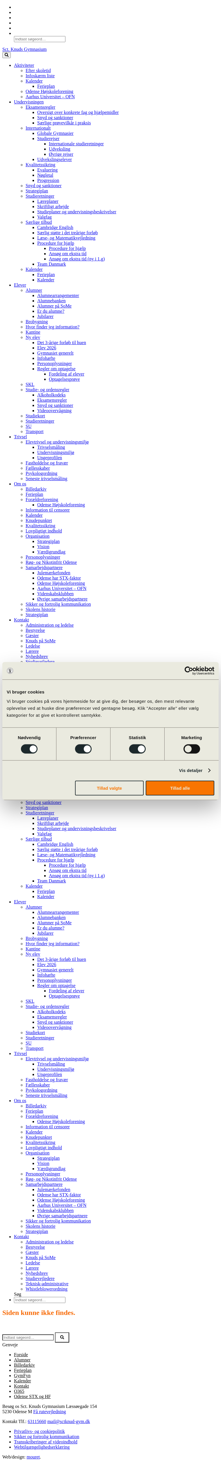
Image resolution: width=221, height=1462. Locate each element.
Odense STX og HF (32, 1396)
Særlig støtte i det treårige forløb (67, 232)
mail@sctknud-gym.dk (68, 1421)
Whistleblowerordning (46, 1288)
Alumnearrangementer (58, 295)
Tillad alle (180, 787)
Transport (35, 431)
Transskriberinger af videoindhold (45, 1441)
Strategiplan (37, 190)
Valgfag (44, 217)
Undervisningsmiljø (55, 452)
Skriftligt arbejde (53, 206)
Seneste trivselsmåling (46, 478)
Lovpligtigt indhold (44, 530)
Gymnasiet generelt (55, 353)
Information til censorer (48, 509)
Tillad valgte (109, 787)
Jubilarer (45, 316)
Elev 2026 (46, 347)
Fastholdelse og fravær (47, 462)
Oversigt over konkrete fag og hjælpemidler (78, 112)
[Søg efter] (28, 1337)
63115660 (37, 1421)
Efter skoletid (38, 70)
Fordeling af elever (66, 373)
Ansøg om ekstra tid (67, 253)
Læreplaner (47, 201)
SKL (30, 384)
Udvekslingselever (54, 159)
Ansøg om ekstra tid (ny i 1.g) (77, 258)
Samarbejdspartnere (44, 567)
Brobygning (37, 321)
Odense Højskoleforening (49, 91)
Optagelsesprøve (64, 379)
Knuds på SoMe (41, 640)
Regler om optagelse (56, 368)
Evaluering (47, 169)
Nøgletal (45, 175)
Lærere (32, 651)
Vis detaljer (191, 770)
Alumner (34, 290)
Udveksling (59, 148)
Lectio (20, 12)
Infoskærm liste (40, 75)
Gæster (32, 635)
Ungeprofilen (49, 457)
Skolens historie (41, 609)
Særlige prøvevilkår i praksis (64, 122)
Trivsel (20, 436)
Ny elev (33, 337)
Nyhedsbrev (37, 656)
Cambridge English (55, 227)
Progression (48, 180)
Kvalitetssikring (40, 164)
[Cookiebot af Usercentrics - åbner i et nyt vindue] (188, 670)
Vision (43, 546)
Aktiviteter (24, 65)
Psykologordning (41, 473)
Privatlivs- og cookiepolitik (39, 1431)
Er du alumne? (50, 311)
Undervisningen (29, 101)
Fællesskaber (38, 468)
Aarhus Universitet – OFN (50, 96)
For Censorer (26, 17)
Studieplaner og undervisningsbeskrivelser (76, 211)
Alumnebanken (51, 300)
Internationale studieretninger (76, 143)
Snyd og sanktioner (55, 117)
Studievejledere (40, 661)
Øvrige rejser (61, 154)
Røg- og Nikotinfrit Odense (51, 562)
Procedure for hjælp (55, 243)
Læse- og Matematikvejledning (66, 237)
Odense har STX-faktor (59, 577)
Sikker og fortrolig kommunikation (58, 604)
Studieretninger (40, 196)
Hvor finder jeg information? (52, 326)
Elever (20, 285)
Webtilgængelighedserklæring (42, 1447)
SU (28, 426)
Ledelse (33, 646)
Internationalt (38, 128)
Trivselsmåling (51, 447)
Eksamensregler (40, 107)
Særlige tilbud (39, 222)
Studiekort (35, 415)
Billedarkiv (36, 489)
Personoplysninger (54, 363)
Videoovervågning (54, 410)
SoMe (19, 22)
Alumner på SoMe (54, 305)
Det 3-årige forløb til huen (61, 342)
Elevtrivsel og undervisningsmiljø (57, 441)
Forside (21, 1354)
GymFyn (22, 1375)
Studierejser (48, 138)
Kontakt (21, 619)
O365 (19, 7)
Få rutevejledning (49, 1411)
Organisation (37, 536)
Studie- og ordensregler (47, 389)
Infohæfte (46, 358)
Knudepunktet (39, 520)
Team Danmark (51, 264)
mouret (33, 1456)
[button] (62, 1337)
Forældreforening (42, 499)
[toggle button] (6, 55)
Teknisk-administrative (47, 1283)
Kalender (22, 28)
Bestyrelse (35, 630)
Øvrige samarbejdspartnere (62, 598)
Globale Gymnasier (55, 133)
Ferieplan (46, 86)
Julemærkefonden (53, 572)
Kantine (33, 332)
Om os (20, 483)
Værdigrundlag (51, 551)
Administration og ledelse (50, 625)
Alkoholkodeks (51, 394)
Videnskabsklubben (55, 593)
